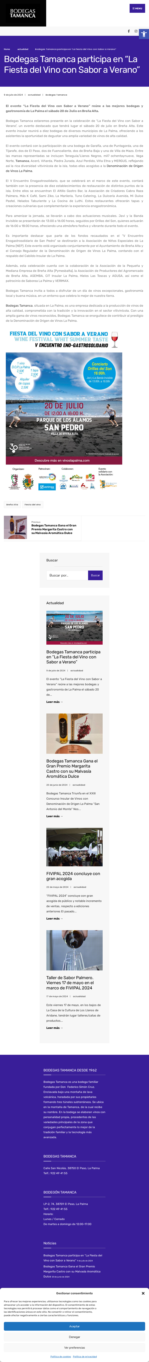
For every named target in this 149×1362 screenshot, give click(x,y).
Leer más (61, 704)
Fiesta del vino (33, 503)
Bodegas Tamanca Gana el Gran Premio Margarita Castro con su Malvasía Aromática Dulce (48, 528)
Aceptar (74, 1326)
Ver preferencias (74, 1348)
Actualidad (55, 606)
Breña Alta (12, 503)
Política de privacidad (85, 1356)
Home (7, 48)
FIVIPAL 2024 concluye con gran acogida (73, 878)
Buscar (95, 578)
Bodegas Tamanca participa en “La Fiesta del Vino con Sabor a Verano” (73, 659)
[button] (144, 34)
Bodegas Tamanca (56, 93)
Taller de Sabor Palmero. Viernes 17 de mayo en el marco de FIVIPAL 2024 (70, 985)
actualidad (22, 48)
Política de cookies (60, 1356)
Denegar (74, 1337)
